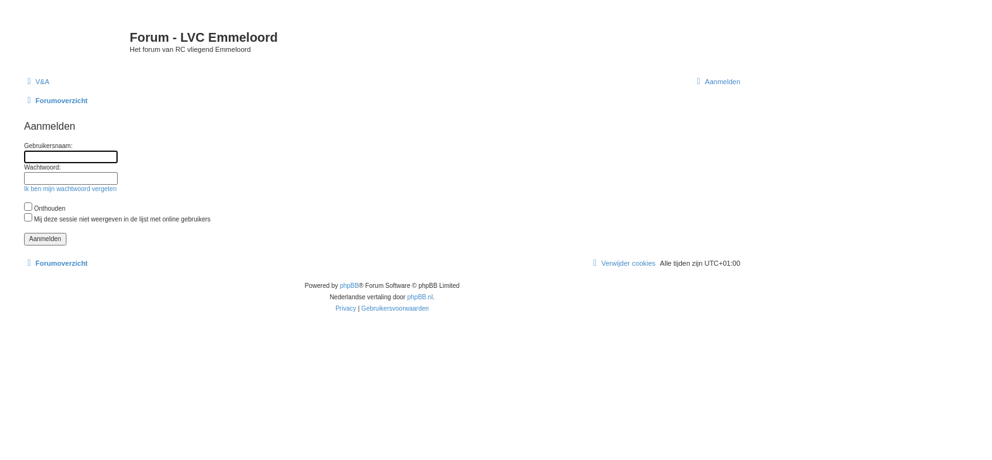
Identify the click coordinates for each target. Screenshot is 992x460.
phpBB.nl (420, 297)
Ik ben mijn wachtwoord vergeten (70, 188)
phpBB (349, 285)
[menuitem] (36, 81)
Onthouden (44, 208)
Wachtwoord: (42, 167)
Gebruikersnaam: (48, 145)
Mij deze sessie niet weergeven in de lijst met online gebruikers (117, 219)
